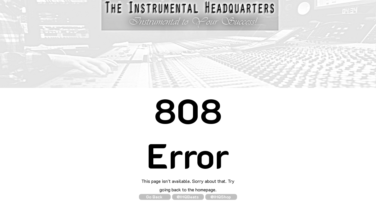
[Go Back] (155, 197)
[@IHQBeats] (188, 197)
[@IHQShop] (221, 197)
